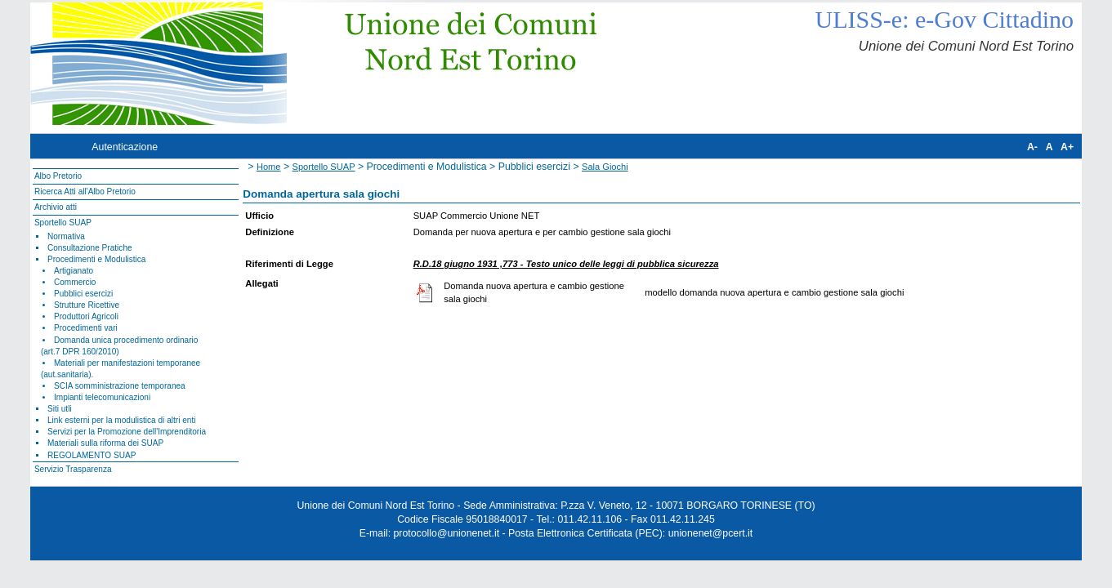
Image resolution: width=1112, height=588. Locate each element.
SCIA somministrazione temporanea (119, 385)
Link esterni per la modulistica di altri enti (121, 420)
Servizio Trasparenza (73, 469)
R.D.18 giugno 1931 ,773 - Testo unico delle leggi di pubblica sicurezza (566, 264)
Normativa (66, 236)
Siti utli (59, 408)
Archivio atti (55, 207)
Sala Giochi (605, 167)
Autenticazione (125, 147)
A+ (1067, 147)
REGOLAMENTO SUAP (91, 455)
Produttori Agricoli (86, 316)
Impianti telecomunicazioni (102, 397)
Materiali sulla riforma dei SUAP (105, 443)
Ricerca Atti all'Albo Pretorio (85, 191)
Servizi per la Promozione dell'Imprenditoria (126, 431)
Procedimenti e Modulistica (96, 259)
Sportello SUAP (63, 222)
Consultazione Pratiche (89, 247)
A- (1032, 147)
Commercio (75, 282)
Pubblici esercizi (83, 293)
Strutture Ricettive (86, 305)
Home (269, 167)
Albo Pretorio (58, 176)
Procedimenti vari (86, 327)
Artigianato (73, 270)
